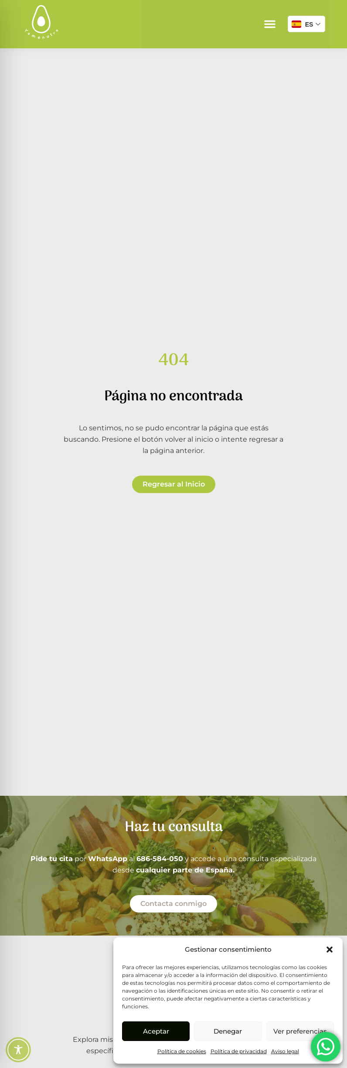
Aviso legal (285, 1051)
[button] (329, 949)
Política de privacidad (239, 1051)
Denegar (228, 1031)
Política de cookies (181, 1051)
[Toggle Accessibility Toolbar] (18, 1049)
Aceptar (156, 1031)
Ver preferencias (300, 1031)
